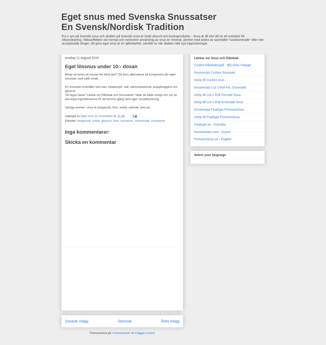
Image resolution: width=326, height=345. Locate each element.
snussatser (158, 120)
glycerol (106, 120)
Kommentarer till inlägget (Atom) (134, 333)
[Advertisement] (122, 279)
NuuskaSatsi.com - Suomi (212, 132)
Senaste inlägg (76, 321)
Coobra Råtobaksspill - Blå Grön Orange (222, 65)
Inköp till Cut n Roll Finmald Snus (217, 95)
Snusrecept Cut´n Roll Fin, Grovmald (220, 87)
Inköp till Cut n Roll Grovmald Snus (218, 102)
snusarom (126, 120)
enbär (96, 120)
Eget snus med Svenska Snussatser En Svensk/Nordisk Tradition (138, 22)
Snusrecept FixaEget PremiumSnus (219, 109)
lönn (116, 120)
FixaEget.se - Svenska (210, 124)
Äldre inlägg (170, 321)
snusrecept (142, 120)
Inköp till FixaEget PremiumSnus (217, 117)
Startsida (125, 321)
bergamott (84, 120)
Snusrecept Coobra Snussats (214, 72)
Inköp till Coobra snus (209, 80)
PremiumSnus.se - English (212, 139)
